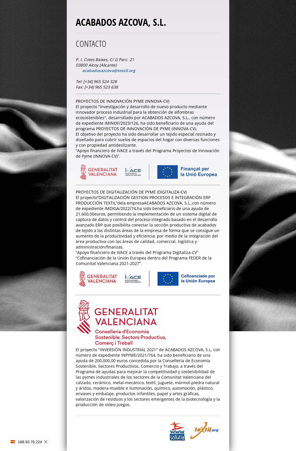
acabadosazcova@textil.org (108, 70)
